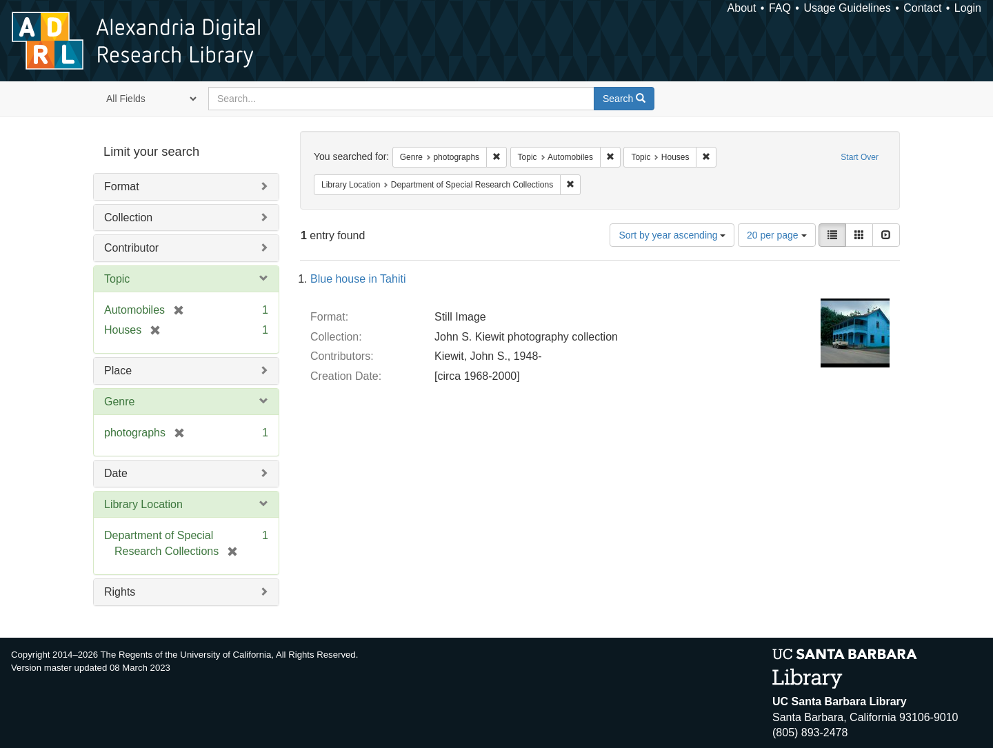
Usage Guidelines (846, 8)
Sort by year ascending (672, 235)
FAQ (780, 8)
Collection (128, 217)
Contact (922, 8)
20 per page (777, 235)
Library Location (143, 504)
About (742, 8)
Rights (119, 592)
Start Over (860, 157)
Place (118, 370)
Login (967, 8)
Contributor (131, 248)
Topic (117, 279)
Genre (119, 401)
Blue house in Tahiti (357, 279)
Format (121, 186)
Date (116, 473)
